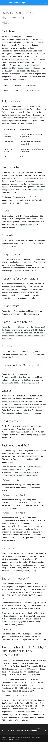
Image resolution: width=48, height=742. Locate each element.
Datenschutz (36, 737)
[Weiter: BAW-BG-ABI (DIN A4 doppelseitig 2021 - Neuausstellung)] (27, 730)
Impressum (27, 737)
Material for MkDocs (15, 739)
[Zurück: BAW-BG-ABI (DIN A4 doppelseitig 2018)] (3, 730)
